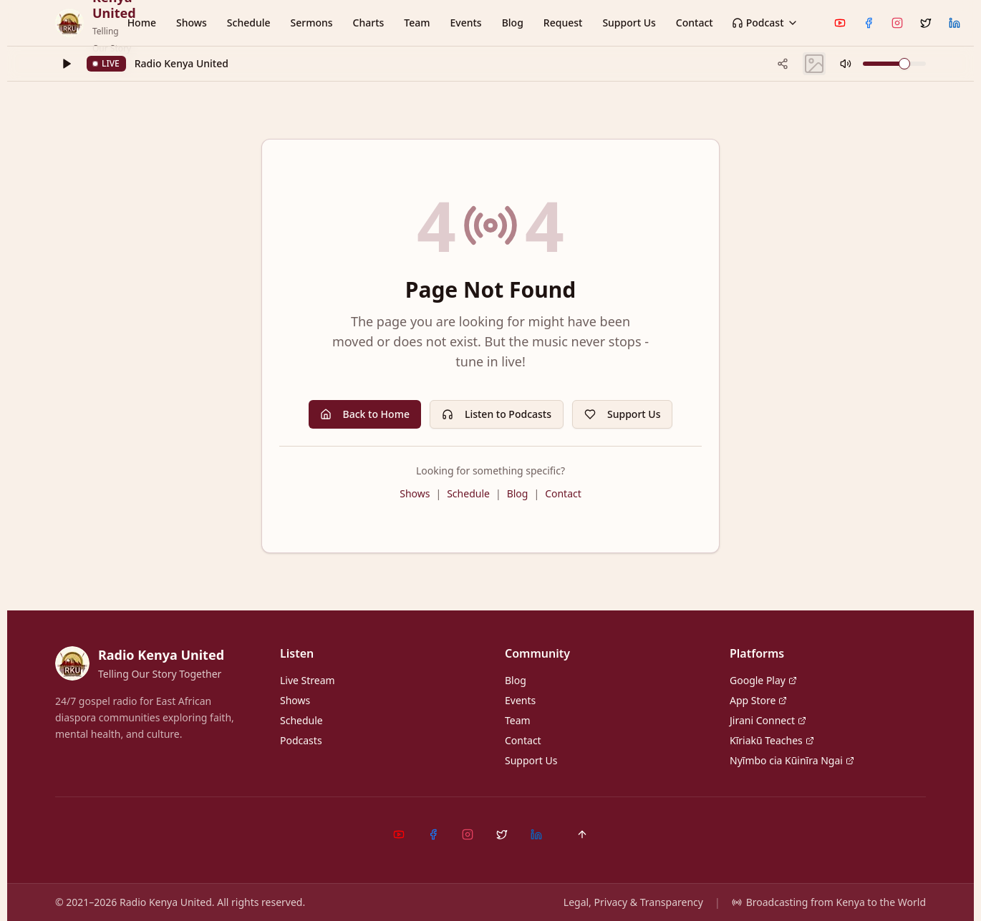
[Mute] (845, 63)
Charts (369, 22)
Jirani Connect (768, 720)
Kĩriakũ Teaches (772, 740)
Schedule (249, 22)
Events (466, 22)
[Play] (66, 63)
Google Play (763, 680)
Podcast (765, 22)
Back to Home (365, 414)
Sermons (311, 22)
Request (563, 22)
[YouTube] (839, 22)
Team (417, 22)
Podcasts (301, 740)
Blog (512, 22)
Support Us (628, 22)
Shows (191, 22)
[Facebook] (868, 22)
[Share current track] (782, 63)
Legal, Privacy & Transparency (633, 902)
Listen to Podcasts (496, 414)
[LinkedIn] (954, 22)
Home (141, 22)
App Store (758, 700)
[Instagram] (897, 22)
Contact (694, 22)
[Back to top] (582, 834)
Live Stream (307, 680)
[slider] (904, 63)
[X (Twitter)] (925, 22)
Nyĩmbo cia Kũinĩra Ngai (792, 760)
